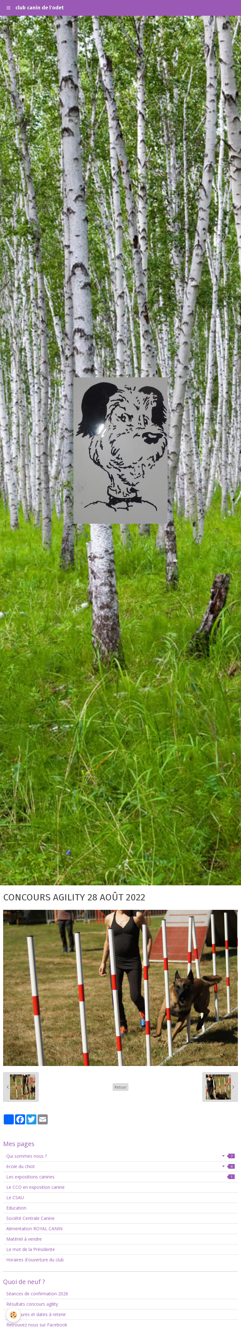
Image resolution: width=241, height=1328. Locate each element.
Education (16, 1208)
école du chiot (120, 1166)
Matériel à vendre (24, 1239)
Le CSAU (15, 1197)
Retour (120, 1087)
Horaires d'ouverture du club (35, 1260)
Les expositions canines (120, 1177)
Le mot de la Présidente (30, 1249)
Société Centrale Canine (30, 1218)
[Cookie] (13, 1315)
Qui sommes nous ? (120, 1156)
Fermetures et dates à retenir (36, 1314)
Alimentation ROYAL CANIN (34, 1229)
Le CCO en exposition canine (35, 1187)
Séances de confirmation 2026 (37, 1294)
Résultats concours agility (32, 1304)
